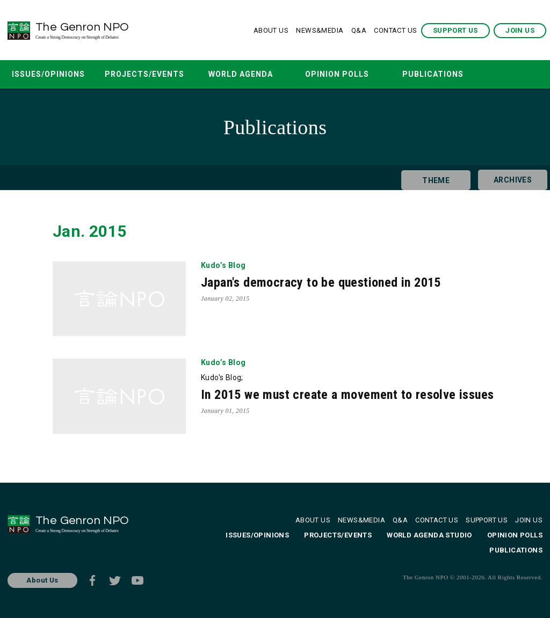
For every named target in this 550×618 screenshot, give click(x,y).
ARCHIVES (508, 177)
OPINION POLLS (337, 74)
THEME (431, 177)
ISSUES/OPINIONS (48, 74)
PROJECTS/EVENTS (144, 74)
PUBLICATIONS (433, 74)
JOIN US (519, 30)
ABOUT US (271, 30)
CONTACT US (395, 30)
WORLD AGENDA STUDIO (240, 79)
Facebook (92, 580)
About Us (42, 580)
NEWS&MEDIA (319, 30)
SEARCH (498, 74)
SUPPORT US (455, 30)
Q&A (358, 30)
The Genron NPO (111, 30)
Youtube (137, 580)
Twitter (114, 580)
